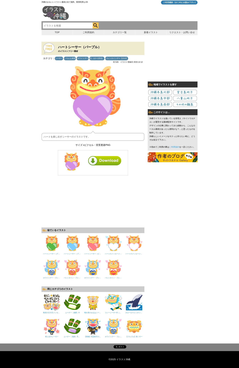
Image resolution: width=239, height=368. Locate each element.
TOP (57, 32)
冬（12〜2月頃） (97, 58)
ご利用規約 (174, 147)
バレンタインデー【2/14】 (116, 58)
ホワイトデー (82, 58)
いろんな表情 (69, 58)
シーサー (59, 58)
